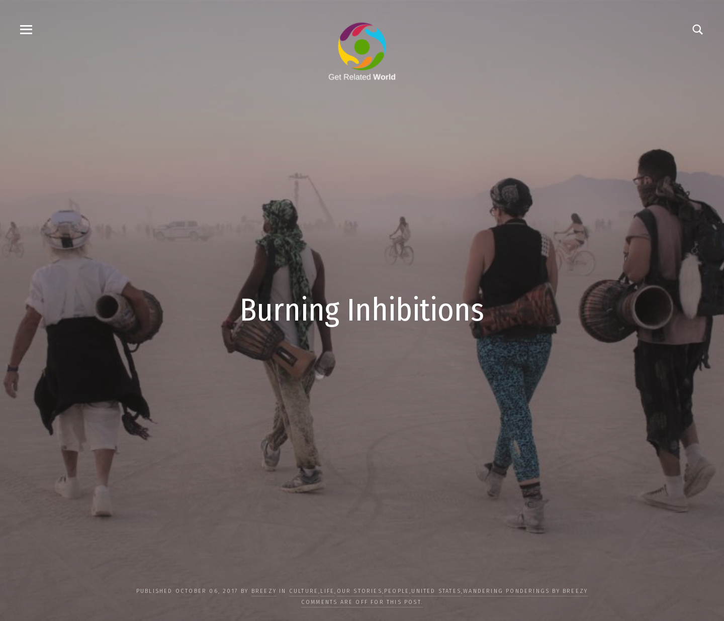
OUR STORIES (359, 591)
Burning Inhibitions (362, 310)
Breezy (264, 591)
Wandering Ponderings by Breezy (525, 591)
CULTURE (303, 591)
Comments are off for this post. (362, 602)
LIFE (327, 591)
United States (436, 591)
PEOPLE (396, 591)
